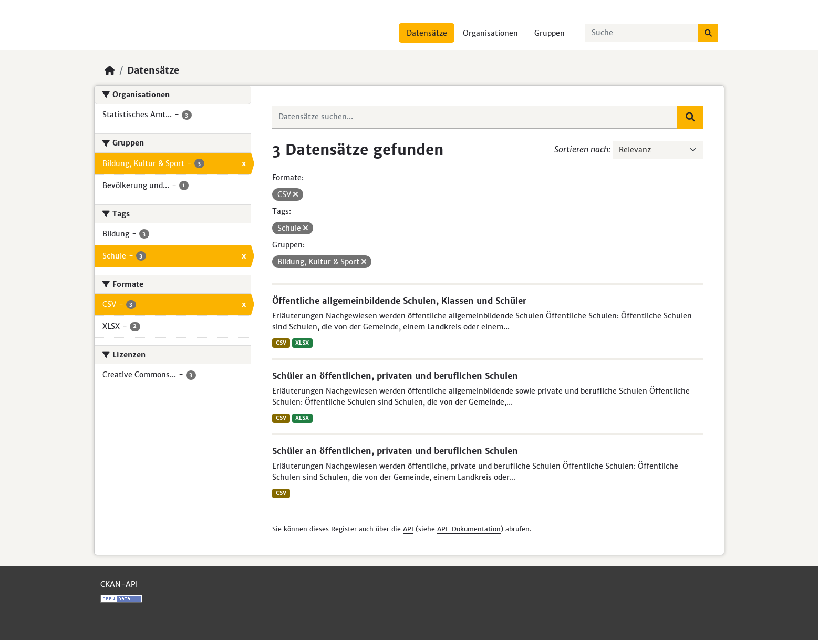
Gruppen (549, 33)
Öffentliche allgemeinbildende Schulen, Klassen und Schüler (399, 300)
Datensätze (427, 33)
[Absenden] (708, 33)
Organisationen (490, 33)
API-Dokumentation (469, 529)
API (408, 529)
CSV (281, 342)
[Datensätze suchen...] (642, 33)
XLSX (302, 342)
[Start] (110, 70)
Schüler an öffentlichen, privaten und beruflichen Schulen (395, 375)
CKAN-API (119, 584)
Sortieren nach (581, 149)
